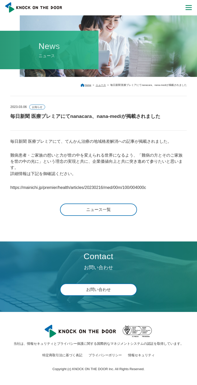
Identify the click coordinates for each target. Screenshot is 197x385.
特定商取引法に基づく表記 (62, 355)
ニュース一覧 (98, 209)
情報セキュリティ (141, 355)
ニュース (101, 85)
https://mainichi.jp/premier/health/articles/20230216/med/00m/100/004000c (78, 187)
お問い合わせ (98, 289)
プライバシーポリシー (105, 355)
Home (88, 85)
